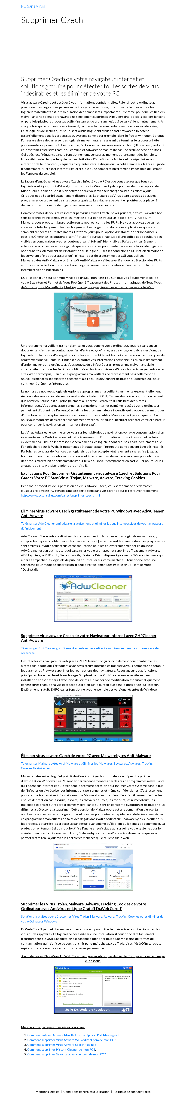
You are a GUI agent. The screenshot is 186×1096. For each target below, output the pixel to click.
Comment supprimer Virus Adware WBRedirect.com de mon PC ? (73, 1039)
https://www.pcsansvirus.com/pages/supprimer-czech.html (62, 495)
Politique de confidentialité (133, 1090)
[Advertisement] (93, 52)
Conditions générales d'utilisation (85, 1090)
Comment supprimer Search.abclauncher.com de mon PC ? (68, 1053)
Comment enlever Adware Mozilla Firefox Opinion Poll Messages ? (74, 1034)
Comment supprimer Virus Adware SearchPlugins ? (63, 1044)
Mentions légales (45, 1090)
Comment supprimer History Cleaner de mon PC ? (62, 1048)
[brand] (33, 6)
